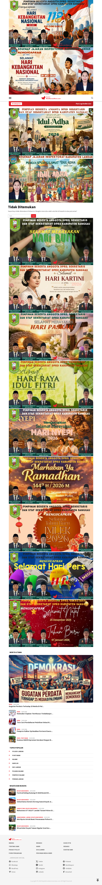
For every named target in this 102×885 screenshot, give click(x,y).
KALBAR (14, 759)
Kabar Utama (21, 808)
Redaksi (39, 843)
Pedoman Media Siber (44, 853)
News (10, 704)
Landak (28, 817)
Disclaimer (40, 850)
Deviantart (67, 872)
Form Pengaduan (15, 853)
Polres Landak (17, 751)
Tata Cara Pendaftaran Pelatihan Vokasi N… (34, 722)
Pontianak (24, 738)
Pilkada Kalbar (17, 771)
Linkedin (40, 872)
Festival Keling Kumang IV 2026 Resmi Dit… (33, 793)
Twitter (39, 862)
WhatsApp (13, 865)
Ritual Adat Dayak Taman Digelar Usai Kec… (34, 828)
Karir (38, 846)
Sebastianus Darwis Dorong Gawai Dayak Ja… (35, 802)
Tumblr (39, 865)
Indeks (11, 843)
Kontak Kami (68, 850)
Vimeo (12, 872)
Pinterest (67, 862)
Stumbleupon (68, 865)
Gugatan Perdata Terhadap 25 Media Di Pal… (26, 706)
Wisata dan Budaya (23, 791)
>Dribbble (67, 868)
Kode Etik (67, 843)
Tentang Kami (14, 846)
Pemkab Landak (17, 779)
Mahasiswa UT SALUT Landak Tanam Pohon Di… (35, 811)
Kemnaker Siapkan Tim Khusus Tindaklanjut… (35, 714)
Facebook (13, 862)
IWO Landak (16, 767)
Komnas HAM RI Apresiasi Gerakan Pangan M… (35, 740)
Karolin (15, 763)
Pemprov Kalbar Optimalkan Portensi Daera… (35, 731)
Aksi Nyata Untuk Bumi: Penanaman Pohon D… (35, 819)
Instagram (40, 868)
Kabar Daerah (21, 817)
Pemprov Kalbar (18, 775)
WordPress (13, 868)
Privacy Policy (14, 850)
